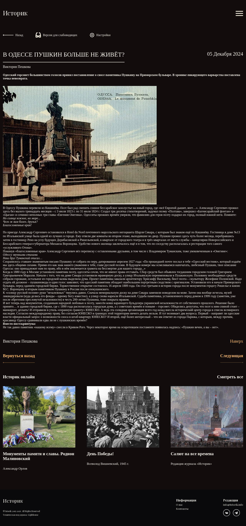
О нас (179, 504)
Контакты (182, 508)
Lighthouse (33, 514)
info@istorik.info (233, 504)
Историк (15, 13)
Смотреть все (230, 376)
